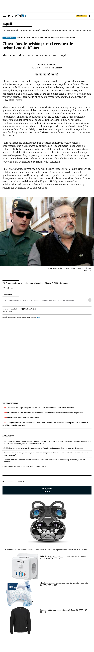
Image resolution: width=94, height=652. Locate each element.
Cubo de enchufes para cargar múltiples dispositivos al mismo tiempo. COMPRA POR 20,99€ (63, 557)
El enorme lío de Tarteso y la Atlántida (25, 418)
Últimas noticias (10, 403)
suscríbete (81, 16)
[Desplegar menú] (5, 16)
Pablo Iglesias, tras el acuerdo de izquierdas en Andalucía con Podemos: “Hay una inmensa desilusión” (43, 448)
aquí (38, 317)
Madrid (78, 30)
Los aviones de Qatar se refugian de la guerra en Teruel (25, 466)
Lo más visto (8, 436)
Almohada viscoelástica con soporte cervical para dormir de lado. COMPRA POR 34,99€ (64, 584)
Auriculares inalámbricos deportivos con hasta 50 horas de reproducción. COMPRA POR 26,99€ (46, 550)
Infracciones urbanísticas (12, 300)
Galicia (71, 30)
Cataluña (45, 30)
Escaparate (47, 490)
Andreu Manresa (47, 64)
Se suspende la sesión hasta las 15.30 (46, 38)
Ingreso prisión (41, 300)
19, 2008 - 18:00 (53, 68)
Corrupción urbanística (65, 300)
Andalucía (36, 30)
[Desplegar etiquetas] (89, 300)
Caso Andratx (28, 300)
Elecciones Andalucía (11, 30)
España (8, 24)
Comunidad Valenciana (59, 30)
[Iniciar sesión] (89, 16)
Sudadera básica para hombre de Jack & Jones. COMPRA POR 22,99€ (63, 611)
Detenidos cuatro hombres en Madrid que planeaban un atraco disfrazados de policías (45, 413)
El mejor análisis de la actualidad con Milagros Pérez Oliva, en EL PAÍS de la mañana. (37, 283)
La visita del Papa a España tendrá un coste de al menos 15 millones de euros (41, 408)
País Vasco (87, 30)
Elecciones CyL (26, 30)
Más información (8, 311)
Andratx (52, 300)
